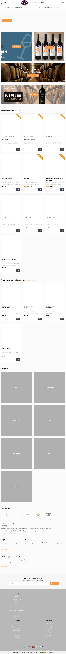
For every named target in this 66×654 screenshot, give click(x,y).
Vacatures (17, 640)
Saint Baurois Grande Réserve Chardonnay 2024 (9, 139)
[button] (2, 46)
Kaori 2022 (26, 178)
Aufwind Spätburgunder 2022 (9, 259)
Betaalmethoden (17, 630)
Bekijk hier (16, 46)
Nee (44, 652)
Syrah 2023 (48, 138)
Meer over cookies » (51, 652)
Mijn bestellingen (49, 626)
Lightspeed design (43, 650)
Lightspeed (36, 650)
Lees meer (5, 549)
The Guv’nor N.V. (6, 219)
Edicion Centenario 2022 (8, 307)
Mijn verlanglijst (49, 630)
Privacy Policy (17, 628)
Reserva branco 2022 (7, 178)
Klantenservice (17, 635)
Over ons (17, 623)
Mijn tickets (49, 628)
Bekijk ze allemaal (33, 76)
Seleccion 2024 (49, 307)
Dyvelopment (52, 650)
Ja (41, 652)
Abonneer (54, 583)
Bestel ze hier (7, 21)
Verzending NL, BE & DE (17, 633)
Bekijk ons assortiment (20, 110)
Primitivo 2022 (27, 219)
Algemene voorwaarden (17, 626)
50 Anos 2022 (27, 307)
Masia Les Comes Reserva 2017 (53, 219)
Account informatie (49, 623)
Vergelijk (49, 633)
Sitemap (17, 637)
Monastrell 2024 (6, 348)
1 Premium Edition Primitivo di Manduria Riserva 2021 (31, 139)
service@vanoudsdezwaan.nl (17, 610)
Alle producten (49, 635)
